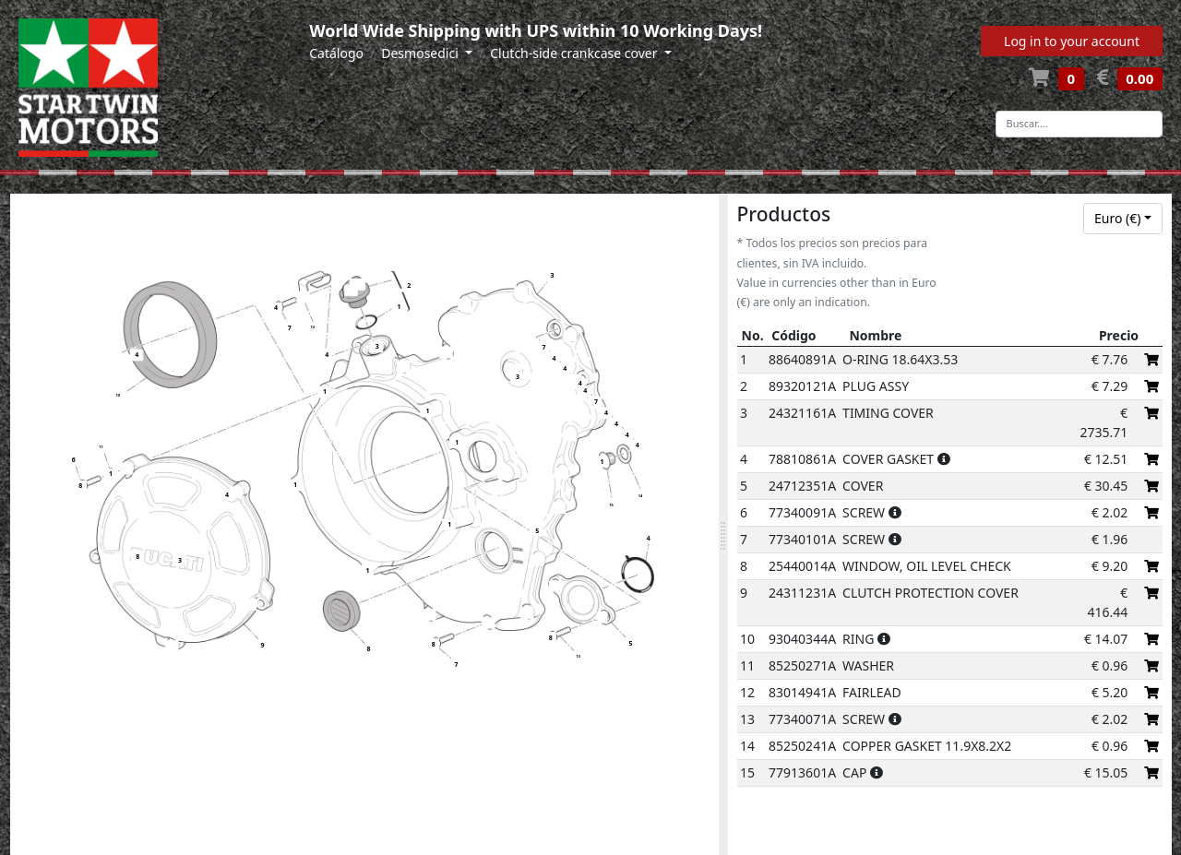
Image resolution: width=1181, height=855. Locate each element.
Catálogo (336, 53)
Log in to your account (1071, 41)
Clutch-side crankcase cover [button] (575, 53)
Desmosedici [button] (421, 53)
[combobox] (1122, 218)
